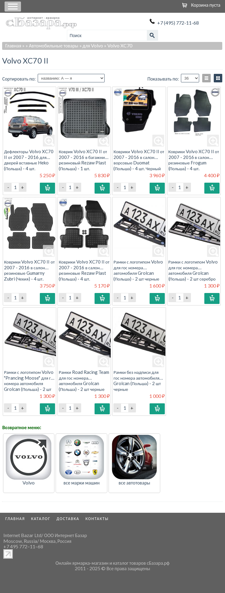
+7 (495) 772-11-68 (178, 23)
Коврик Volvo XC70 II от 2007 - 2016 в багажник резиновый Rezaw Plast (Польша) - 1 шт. (83, 160)
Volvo (28, 482)
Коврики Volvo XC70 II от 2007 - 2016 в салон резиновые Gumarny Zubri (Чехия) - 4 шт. (29, 270)
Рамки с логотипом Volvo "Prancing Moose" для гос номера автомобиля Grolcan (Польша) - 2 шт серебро (29, 383)
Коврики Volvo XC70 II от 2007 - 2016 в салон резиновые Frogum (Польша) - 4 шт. (193, 160)
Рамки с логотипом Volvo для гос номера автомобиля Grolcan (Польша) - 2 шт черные (138, 270)
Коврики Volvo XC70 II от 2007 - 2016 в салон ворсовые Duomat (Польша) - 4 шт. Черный (138, 160)
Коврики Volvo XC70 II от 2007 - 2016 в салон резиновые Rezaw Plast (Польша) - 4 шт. (84, 270)
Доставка (68, 518)
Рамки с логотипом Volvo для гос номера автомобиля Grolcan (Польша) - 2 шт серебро (193, 270)
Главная (13, 45)
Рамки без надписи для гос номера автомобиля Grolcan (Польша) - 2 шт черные (137, 380)
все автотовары (134, 482)
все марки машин (82, 482)
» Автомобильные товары (52, 45)
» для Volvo (91, 45)
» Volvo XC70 (118, 45)
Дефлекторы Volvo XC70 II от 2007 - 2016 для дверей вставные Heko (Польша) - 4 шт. (29, 160)
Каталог (40, 518)
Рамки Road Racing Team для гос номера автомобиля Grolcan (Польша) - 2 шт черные (84, 380)
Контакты (97, 518)
